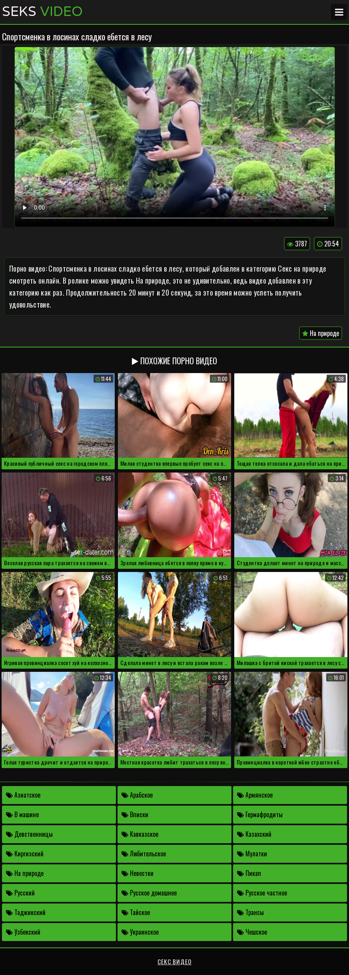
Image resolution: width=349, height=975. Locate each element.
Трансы (250, 912)
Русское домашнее (149, 893)
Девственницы (29, 834)
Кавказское (140, 834)
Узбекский (23, 932)
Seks (42, 12)
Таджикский (26, 912)
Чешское (252, 932)
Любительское (144, 853)
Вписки (135, 814)
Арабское (137, 795)
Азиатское (23, 795)
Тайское (136, 912)
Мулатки (252, 853)
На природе (320, 333)
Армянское (255, 795)
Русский (20, 893)
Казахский (254, 834)
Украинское (140, 932)
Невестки (138, 873)
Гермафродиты (260, 814)
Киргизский (25, 853)
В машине (22, 814)
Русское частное (262, 893)
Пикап (249, 873)
